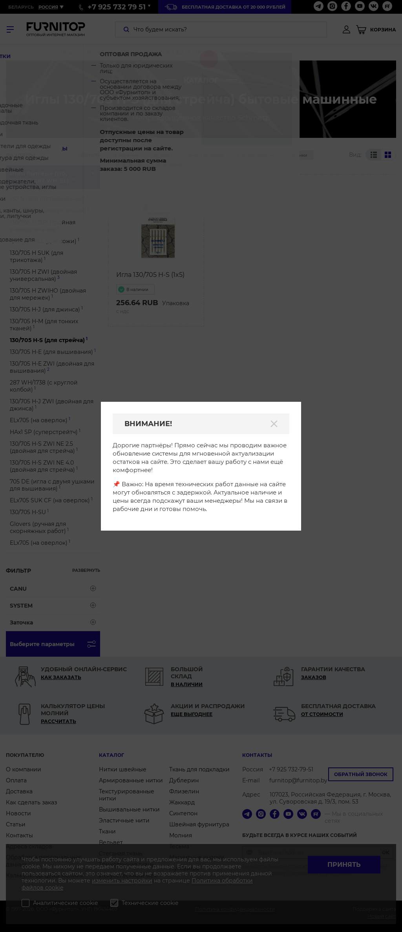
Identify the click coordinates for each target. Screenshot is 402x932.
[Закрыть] (274, 424)
